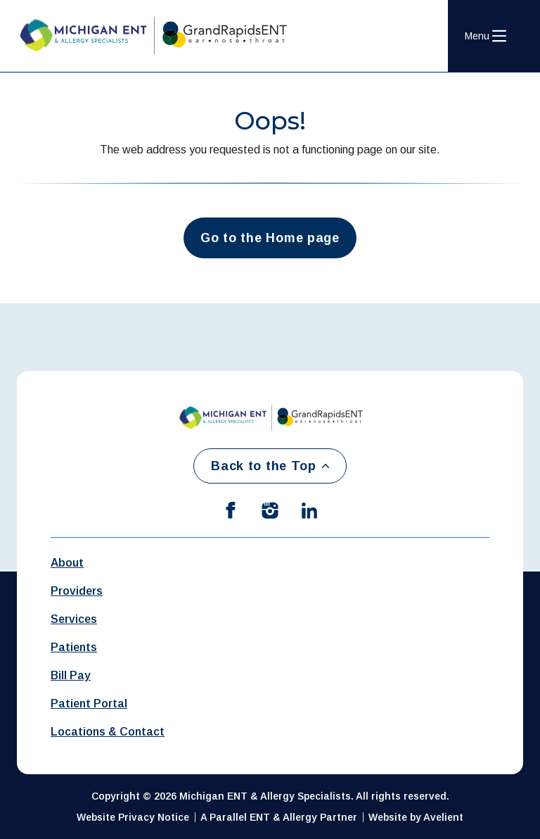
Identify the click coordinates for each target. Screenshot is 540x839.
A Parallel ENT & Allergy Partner (278, 817)
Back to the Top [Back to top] (270, 466)
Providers (77, 591)
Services (74, 619)
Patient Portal (89, 703)
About (67, 563)
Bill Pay (71, 675)
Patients (74, 647)
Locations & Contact (108, 732)
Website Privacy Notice (133, 817)
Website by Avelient (415, 817)
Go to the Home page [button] (270, 238)
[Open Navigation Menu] (485, 35)
